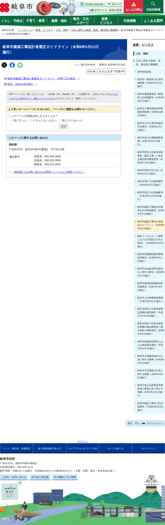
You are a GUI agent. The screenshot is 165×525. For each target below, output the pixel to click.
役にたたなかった (72, 120)
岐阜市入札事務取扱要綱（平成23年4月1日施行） (150, 299)
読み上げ (117, 3)
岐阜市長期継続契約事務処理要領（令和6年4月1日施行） (150, 257)
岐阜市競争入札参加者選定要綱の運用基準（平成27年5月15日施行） (150, 312)
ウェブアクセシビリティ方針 (82, 448)
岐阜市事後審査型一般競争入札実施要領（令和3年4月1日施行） (150, 97)
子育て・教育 (35, 21)
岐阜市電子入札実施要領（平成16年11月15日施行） (150, 196)
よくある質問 (153, 21)
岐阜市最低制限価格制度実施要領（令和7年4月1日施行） (150, 286)
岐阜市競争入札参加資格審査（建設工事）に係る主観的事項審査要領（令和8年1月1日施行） (150, 157)
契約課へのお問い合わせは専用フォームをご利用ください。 (49, 172)
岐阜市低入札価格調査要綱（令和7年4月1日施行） (150, 141)
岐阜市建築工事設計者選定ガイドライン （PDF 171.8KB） (43, 78)
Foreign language (94, 4)
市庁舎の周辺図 (40, 477)
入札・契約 (62, 30)
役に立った (20, 120)
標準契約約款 (144, 71)
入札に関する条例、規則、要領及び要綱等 (94, 30)
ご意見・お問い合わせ (14, 477)
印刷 (89, 71)
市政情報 (129, 21)
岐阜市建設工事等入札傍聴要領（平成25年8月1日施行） (150, 406)
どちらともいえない (44, 120)
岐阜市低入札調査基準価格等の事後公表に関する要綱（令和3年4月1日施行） (150, 390)
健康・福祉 (59, 21)
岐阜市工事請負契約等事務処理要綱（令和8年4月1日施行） (150, 112)
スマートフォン (155, 423)
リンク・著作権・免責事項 (16, 448)
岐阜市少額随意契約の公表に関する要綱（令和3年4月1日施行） (150, 359)
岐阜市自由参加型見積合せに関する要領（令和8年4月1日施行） (150, 272)
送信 (63, 126)
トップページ (25, 30)
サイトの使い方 (115, 448)
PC (136, 423)
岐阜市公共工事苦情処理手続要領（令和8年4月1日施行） (150, 126)
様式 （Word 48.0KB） (22, 84)
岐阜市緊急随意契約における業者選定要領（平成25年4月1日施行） (150, 345)
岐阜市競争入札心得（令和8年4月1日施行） (150, 172)
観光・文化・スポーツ (82, 21)
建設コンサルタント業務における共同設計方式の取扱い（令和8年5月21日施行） (150, 241)
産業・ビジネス (106, 21)
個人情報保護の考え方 (49, 448)
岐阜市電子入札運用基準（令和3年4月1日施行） (150, 183)
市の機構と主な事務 (65, 477)
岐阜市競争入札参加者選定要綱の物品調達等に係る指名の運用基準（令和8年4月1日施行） (150, 328)
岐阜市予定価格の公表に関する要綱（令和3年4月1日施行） (150, 374)
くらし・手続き (12, 21)
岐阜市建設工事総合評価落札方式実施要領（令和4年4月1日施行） (150, 210)
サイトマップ (148, 448)
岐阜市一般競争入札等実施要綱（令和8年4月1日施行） (150, 83)
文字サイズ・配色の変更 (108, 10)
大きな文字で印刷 (110, 71)
